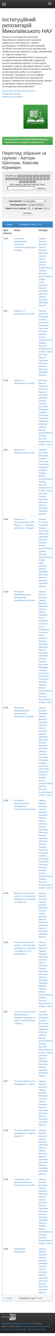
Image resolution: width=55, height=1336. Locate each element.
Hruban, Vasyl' (45, 351)
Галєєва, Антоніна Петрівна (43, 314)
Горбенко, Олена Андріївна (43, 618)
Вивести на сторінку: (16, 208)
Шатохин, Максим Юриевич (43, 297)
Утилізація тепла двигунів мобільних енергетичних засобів (24, 1182)
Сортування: (15, 201)
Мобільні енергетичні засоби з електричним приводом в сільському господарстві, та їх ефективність (25, 948)
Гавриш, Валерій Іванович (43, 241)
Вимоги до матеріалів (12, 97)
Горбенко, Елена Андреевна (44, 626)
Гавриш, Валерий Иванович (43, 250)
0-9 (19, 176)
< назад (8, 224)
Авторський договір (11, 94)
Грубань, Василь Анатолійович (45, 265)
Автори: (39, 208)
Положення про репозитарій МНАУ (18, 91)
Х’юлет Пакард (19, 1329)
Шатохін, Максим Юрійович (43, 288)
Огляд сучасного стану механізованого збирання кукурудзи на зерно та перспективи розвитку (25, 1018)
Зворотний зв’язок (36, 1329)
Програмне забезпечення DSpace (17, 1323)
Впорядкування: (18, 205)
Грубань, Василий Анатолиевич (45, 273)
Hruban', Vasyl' (45, 1006)
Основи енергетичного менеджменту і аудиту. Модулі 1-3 (24, 1133)
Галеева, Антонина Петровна (44, 322)
